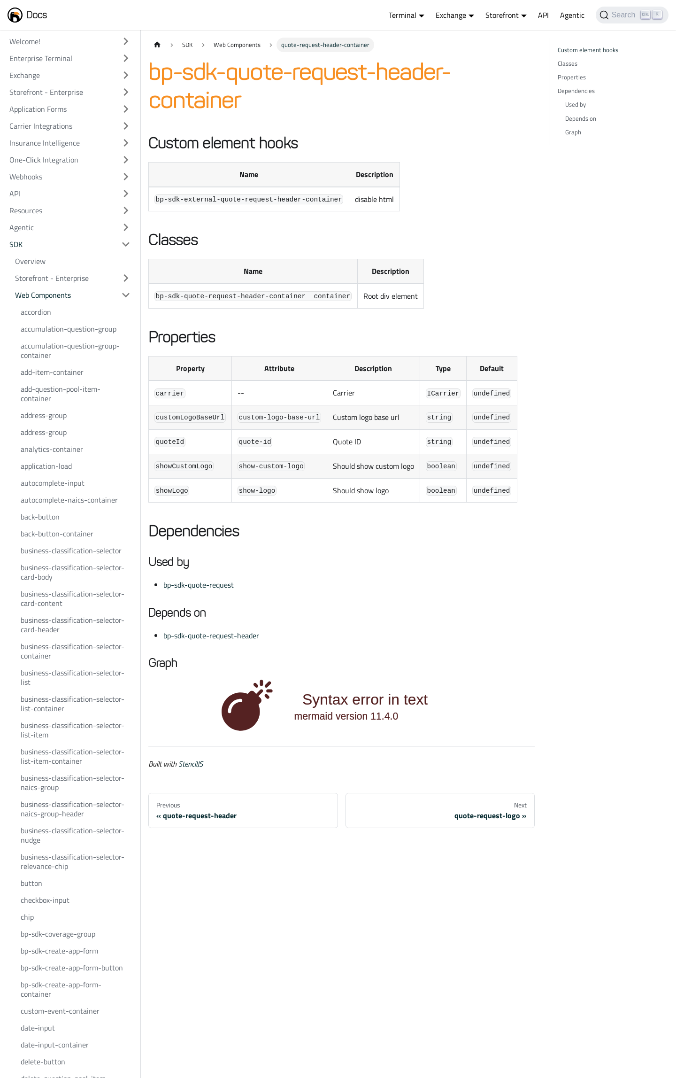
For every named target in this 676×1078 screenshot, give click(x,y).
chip (27, 917)
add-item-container (52, 372)
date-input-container (55, 1044)
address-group (44, 415)
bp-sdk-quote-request (198, 584)
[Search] (632, 15)
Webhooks (25, 176)
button (31, 883)
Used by (575, 104)
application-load (46, 466)
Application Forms (38, 109)
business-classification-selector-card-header (72, 624)
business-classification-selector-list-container (72, 703)
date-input (38, 1027)
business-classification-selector (71, 550)
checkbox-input (45, 900)
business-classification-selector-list (72, 677)
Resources (25, 210)
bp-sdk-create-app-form (59, 950)
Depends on (580, 118)
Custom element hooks (588, 49)
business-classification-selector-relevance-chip (72, 861)
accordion (36, 312)
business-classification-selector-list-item (72, 730)
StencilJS (190, 763)
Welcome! (24, 41)
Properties (572, 77)
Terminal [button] (402, 15)
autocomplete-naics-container (69, 499)
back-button (40, 516)
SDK (16, 244)
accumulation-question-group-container (70, 350)
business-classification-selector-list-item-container (72, 756)
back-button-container (57, 533)
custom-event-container (60, 1010)
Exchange (24, 75)
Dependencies (576, 90)
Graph (573, 132)
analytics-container (52, 449)
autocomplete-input (52, 483)
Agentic (572, 15)
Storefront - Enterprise (46, 92)
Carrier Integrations (40, 126)
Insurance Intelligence (44, 142)
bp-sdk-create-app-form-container (61, 989)
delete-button (43, 1061)
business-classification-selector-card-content (72, 598)
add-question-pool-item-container (60, 393)
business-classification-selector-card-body (72, 572)
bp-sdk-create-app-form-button (72, 967)
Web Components (43, 295)
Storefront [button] (502, 15)
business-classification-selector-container (72, 651)
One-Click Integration (43, 159)
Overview (30, 261)
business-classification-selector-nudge (72, 835)
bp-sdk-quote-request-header (211, 635)
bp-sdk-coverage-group (58, 933)
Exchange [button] (451, 15)
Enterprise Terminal (40, 58)
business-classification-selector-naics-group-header (72, 809)
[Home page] (157, 45)
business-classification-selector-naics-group (72, 782)
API (543, 15)
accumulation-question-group (68, 328)
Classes (567, 63)
